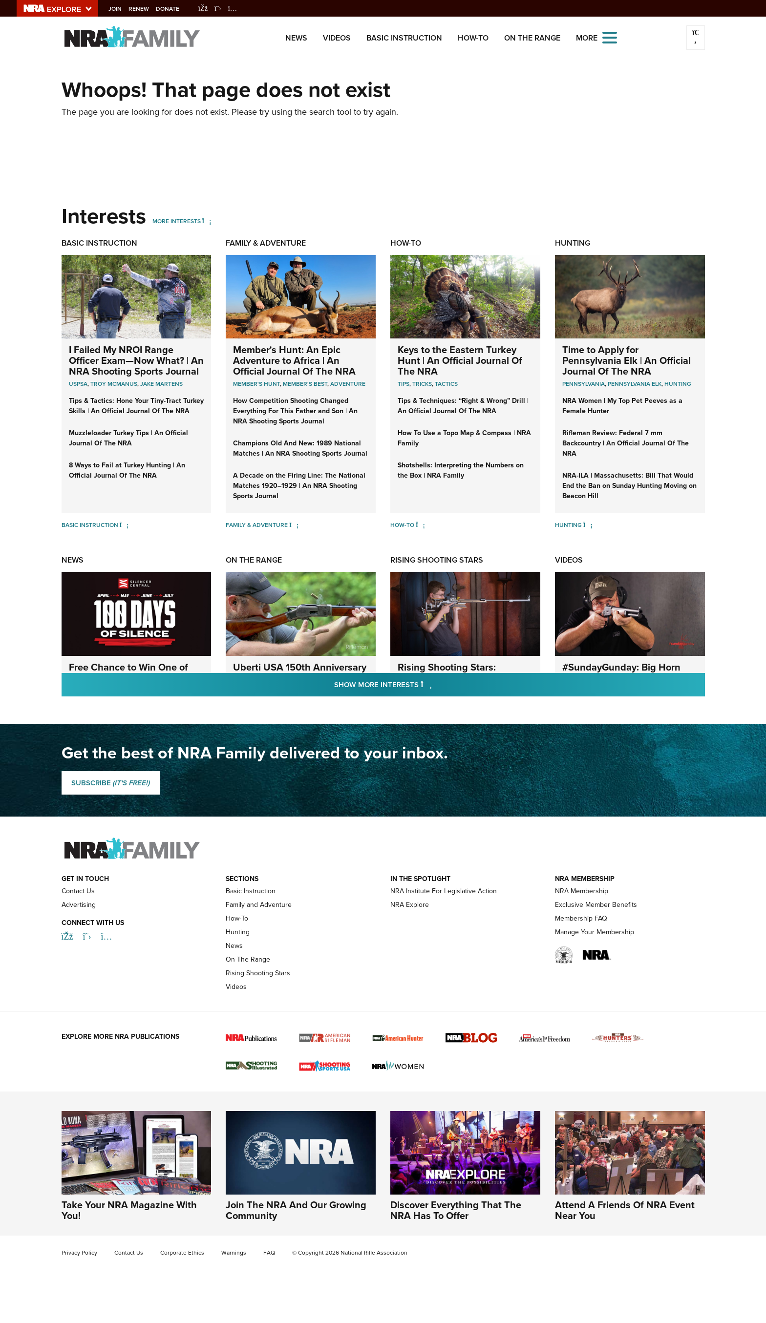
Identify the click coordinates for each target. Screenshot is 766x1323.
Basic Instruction (404, 37)
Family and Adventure (259, 905)
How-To (473, 37)
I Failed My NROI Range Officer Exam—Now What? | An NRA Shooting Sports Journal (136, 360)
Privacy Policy (79, 1252)
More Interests (176, 221)
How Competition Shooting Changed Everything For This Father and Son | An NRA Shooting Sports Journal (295, 411)
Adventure (347, 383)
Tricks (422, 383)
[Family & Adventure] (293, 525)
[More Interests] (207, 221)
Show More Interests (435, 684)
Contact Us (78, 891)
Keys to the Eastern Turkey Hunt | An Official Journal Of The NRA (460, 360)
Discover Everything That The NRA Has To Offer (455, 1210)
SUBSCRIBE (110, 782)
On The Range (532, 37)
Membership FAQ (581, 918)
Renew (145, 8)
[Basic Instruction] (124, 525)
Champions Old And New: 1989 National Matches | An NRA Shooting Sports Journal (300, 448)
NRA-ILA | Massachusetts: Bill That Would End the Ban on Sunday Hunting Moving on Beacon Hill (629, 485)
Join (121, 8)
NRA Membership (581, 891)
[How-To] (420, 525)
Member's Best (305, 383)
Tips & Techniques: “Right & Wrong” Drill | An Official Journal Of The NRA (463, 406)
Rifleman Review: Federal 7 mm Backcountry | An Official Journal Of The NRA (625, 443)
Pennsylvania (583, 383)
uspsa (78, 383)
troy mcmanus (113, 383)
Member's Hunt (256, 383)
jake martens (161, 383)
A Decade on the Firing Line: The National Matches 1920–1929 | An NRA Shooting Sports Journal (299, 485)
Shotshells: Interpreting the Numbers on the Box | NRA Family (461, 470)
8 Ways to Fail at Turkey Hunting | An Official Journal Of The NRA (127, 470)
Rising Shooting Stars (436, 560)
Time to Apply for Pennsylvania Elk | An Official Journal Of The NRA (626, 360)
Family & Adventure (266, 243)
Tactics (446, 383)
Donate (174, 8)
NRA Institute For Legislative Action (443, 891)
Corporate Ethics (182, 1252)
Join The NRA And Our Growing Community (296, 1210)
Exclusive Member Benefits (596, 905)
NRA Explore (409, 905)
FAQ (269, 1252)
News (296, 37)
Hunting (572, 243)
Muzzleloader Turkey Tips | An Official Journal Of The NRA (128, 438)
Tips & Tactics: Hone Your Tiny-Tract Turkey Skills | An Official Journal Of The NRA (136, 406)
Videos (337, 37)
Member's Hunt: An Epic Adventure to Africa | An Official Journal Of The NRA (294, 360)
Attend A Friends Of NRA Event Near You (625, 1210)
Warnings (233, 1252)
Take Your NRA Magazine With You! (129, 1210)
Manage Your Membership (594, 932)
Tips (403, 383)
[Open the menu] (609, 37)
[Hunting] (588, 525)
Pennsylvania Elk (634, 383)
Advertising (79, 905)
